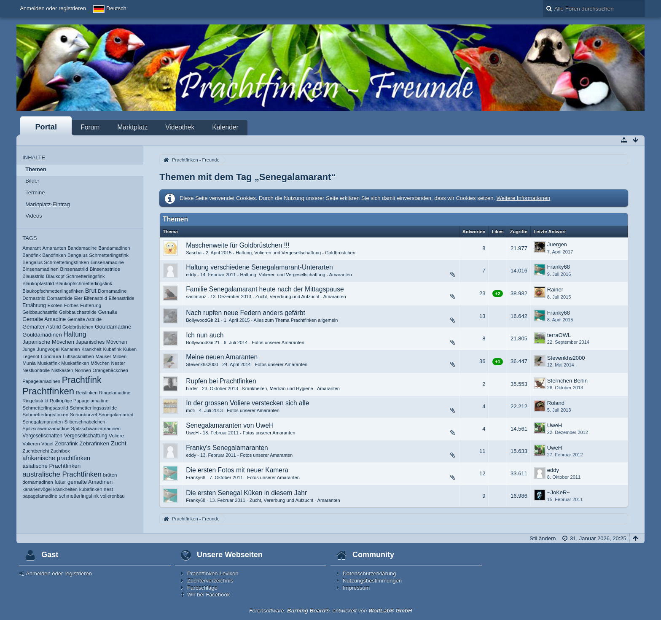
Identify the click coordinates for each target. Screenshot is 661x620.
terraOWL (559, 335)
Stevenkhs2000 (202, 364)
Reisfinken (87, 392)
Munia (29, 363)
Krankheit (91, 349)
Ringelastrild (35, 400)
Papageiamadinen (41, 381)
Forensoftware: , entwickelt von (330, 610)
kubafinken (90, 489)
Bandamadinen (114, 248)
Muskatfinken (75, 363)
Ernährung (34, 305)
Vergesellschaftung (85, 436)
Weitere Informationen (524, 198)
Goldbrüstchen (77, 326)
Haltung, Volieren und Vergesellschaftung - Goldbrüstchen (295, 252)
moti (190, 410)
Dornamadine (112, 291)
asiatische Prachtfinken (51, 466)
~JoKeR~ (558, 492)
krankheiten (65, 489)
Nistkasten (62, 370)
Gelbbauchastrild (39, 312)
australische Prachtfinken (62, 474)
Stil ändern (542, 538)
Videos (33, 216)
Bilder (32, 181)
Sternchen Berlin (567, 380)
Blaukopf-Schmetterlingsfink (75, 276)
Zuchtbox (60, 450)
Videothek (179, 127)
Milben (119, 356)
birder (192, 388)
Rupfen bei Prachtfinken (221, 381)
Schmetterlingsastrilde (93, 407)
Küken (130, 349)
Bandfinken (54, 255)
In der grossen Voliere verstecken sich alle (247, 403)
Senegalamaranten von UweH (230, 425)
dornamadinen (37, 482)
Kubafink (112, 349)
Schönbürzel (83, 414)
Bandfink (31, 255)
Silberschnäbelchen (84, 421)
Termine (35, 192)
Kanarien (70, 349)
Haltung (74, 334)
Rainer (555, 289)
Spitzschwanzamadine (46, 428)
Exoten (54, 305)
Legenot (30, 356)
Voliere (116, 435)
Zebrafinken (94, 443)
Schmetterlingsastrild (45, 407)
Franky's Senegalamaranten (227, 447)
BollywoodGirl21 (203, 320)
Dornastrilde (60, 298)
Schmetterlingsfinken (45, 414)
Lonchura (51, 356)
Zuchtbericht (35, 450)
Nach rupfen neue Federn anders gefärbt (245, 312)
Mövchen (100, 363)
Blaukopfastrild (38, 283)
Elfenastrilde (121, 298)
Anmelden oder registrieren (53, 8)
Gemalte (108, 312)
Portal (46, 127)
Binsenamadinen (40, 269)
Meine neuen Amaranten (222, 357)
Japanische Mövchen (48, 342)
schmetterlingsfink (79, 496)
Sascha (194, 252)
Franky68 (558, 267)
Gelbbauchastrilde (78, 312)
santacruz (196, 296)
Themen (35, 169)
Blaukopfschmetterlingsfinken (52, 291)
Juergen (557, 244)
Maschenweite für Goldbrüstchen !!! (237, 245)
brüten (110, 474)
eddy (191, 274)
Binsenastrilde (105, 269)
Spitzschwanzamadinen (96, 428)
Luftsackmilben (78, 356)
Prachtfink (82, 380)
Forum (90, 127)
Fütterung (90, 305)
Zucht (118, 443)
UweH (192, 432)
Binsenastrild (74, 269)
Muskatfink (48, 363)
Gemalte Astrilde (84, 319)
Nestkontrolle (36, 370)
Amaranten (54, 248)
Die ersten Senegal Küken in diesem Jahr (246, 492)
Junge (28, 349)
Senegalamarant (115, 414)
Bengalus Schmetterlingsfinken (55, 262)
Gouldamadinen (42, 335)
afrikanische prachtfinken (56, 458)
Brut (91, 290)
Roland (555, 403)
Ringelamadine (114, 392)
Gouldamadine (113, 326)
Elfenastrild (95, 298)
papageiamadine (39, 496)
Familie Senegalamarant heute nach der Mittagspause (265, 289)
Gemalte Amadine (44, 319)
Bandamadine (82, 248)
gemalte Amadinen (90, 482)
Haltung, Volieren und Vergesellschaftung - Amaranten (296, 274)
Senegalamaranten (42, 421)
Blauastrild (33, 276)
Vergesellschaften (42, 436)
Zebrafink (66, 443)
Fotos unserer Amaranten (278, 342)
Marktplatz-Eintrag (47, 204)
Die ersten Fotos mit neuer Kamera (237, 470)
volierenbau (112, 496)
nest (108, 489)
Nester (118, 363)
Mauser (103, 356)
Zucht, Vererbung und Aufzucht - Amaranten (300, 296)
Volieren (31, 443)
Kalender (225, 127)
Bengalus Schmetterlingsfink (98, 255)
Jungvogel (48, 349)
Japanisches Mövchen (101, 342)
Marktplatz (132, 127)
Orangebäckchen (110, 370)
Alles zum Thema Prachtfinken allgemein (296, 320)
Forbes (71, 305)
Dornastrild (34, 298)
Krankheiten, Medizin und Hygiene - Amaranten (291, 388)
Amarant (31, 248)
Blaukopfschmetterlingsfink (83, 283)
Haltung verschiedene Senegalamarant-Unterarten (259, 267)
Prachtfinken (48, 391)
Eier (78, 298)
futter (60, 482)
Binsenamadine (107, 262)
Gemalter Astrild (41, 326)
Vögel (47, 443)
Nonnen (83, 370)
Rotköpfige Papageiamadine (79, 400)
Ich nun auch (204, 335)
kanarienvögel (36, 489)
